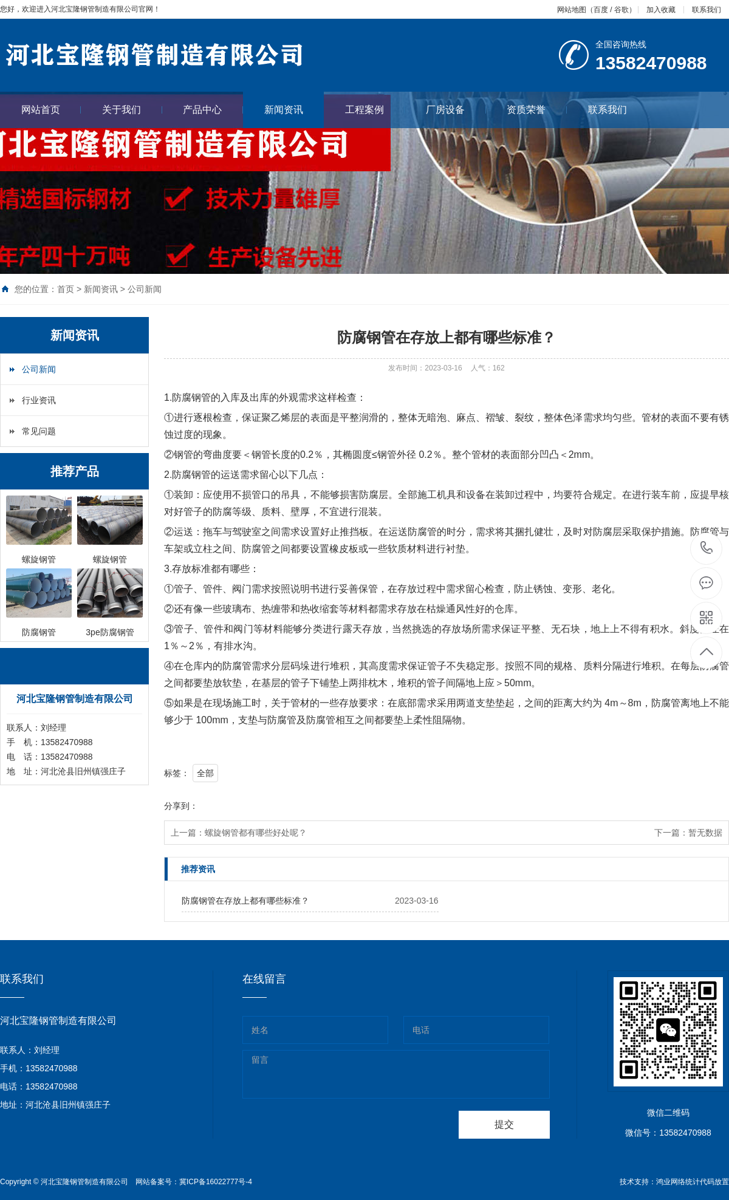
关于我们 (132, 109)
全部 (205, 773)
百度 (601, 9)
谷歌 (621, 9)
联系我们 (706, 9)
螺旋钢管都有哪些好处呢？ (256, 832)
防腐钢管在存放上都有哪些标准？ (245, 900)
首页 (65, 289)
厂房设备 (456, 109)
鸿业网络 (670, 1182)
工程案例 (375, 109)
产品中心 (213, 109)
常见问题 (39, 431)
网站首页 (51, 109)
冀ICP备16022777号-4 (215, 1182)
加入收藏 (661, 9)
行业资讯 (39, 400)
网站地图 (571, 9)
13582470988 (707, 548)
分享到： (181, 806)
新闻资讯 (283, 109)
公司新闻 (145, 289)
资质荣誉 (537, 109)
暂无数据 (705, 832)
